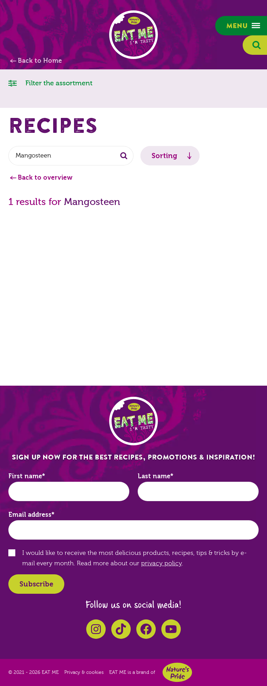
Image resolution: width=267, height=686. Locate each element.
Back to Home (40, 61)
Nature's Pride (177, 672)
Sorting (164, 156)
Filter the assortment (50, 82)
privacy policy (161, 563)
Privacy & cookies (84, 672)
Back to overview (45, 177)
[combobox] (71, 155)
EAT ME (133, 34)
